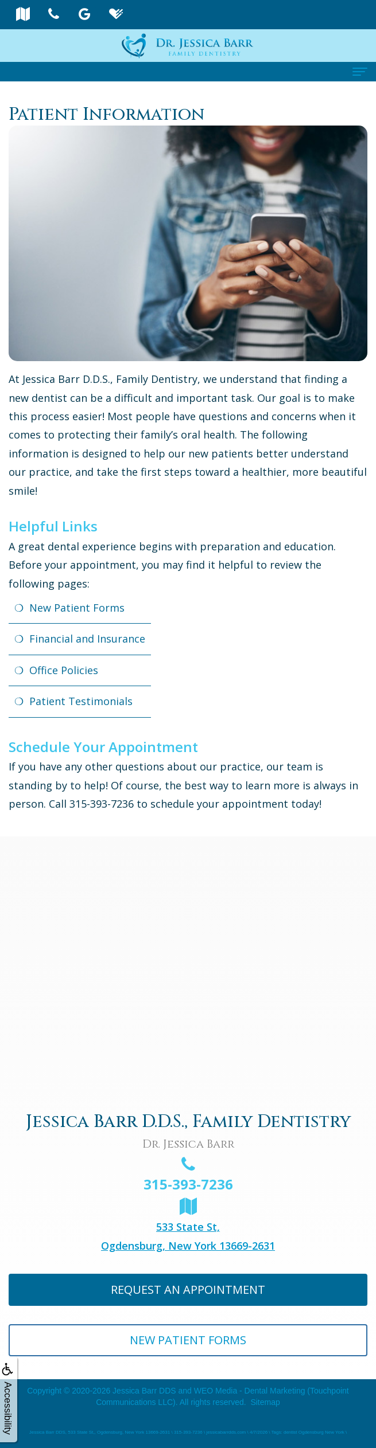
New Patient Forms (77, 608)
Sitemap (265, 1402)
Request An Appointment (188, 1289)
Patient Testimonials (81, 701)
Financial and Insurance (87, 638)
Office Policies (63, 670)
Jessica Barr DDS (144, 1390)
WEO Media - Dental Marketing (249, 1390)
